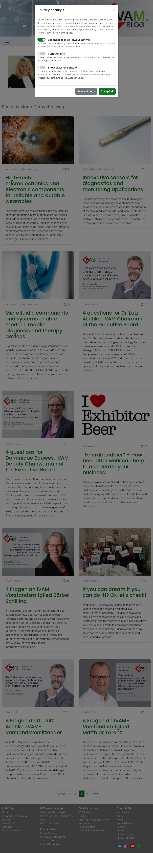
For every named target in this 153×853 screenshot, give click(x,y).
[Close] (114, 10)
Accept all (107, 91)
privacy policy (44, 29)
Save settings (86, 91)
